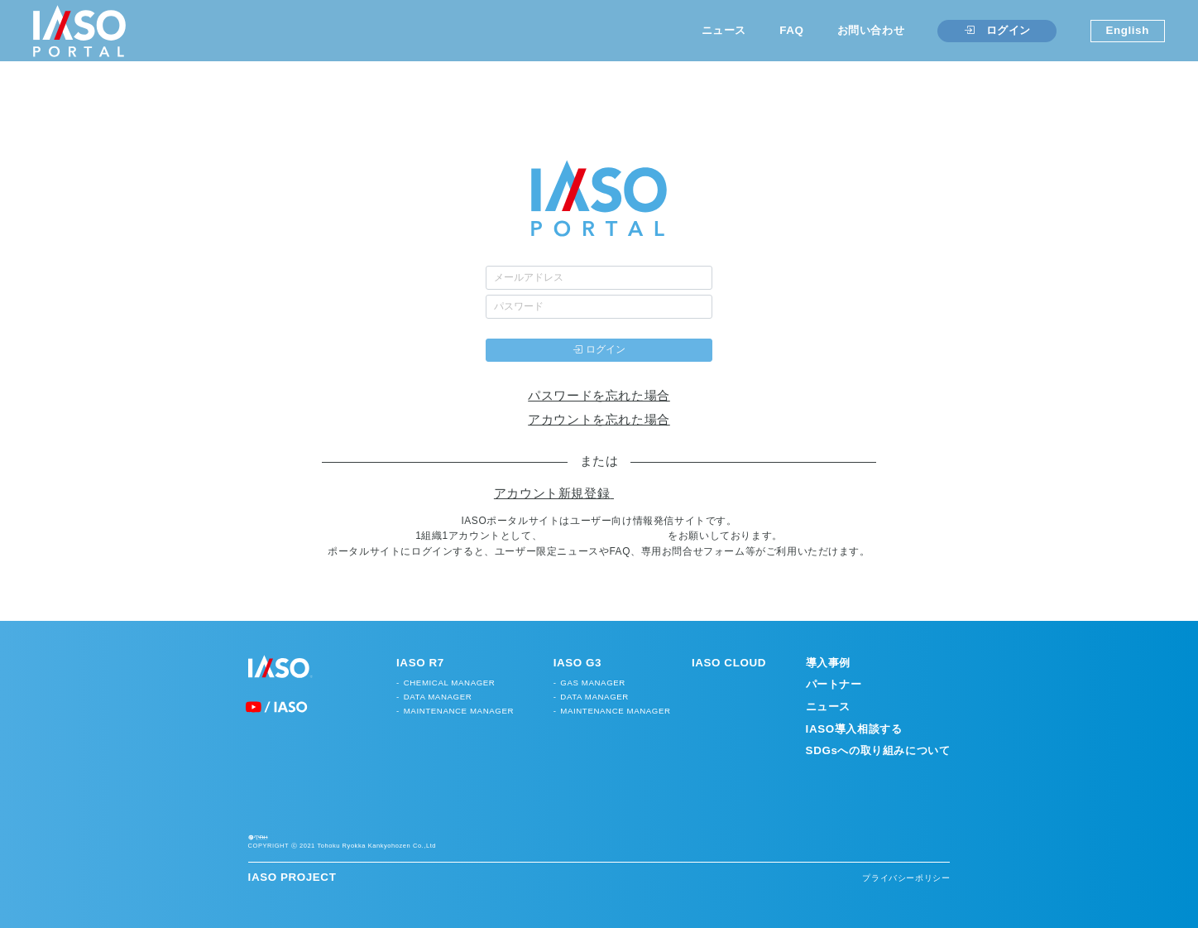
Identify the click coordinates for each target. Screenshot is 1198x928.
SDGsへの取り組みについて (878, 750)
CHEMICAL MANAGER (450, 682)
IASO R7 (420, 662)
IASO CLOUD (729, 662)
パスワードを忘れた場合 (599, 395)
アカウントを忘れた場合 (599, 419)
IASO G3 (577, 662)
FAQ (791, 30)
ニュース (724, 30)
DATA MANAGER (438, 696)
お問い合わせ (871, 30)
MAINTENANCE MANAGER (459, 710)
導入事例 (828, 662)
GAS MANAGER (592, 682)
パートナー (834, 684)
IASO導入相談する (854, 729)
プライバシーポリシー (906, 903)
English (1127, 30)
